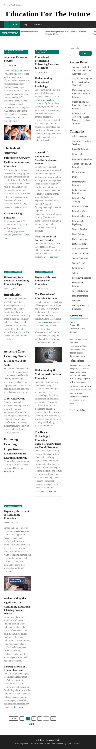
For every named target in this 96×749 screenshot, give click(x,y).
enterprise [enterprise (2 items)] (73, 369)
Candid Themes (74, 743)
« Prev (13, 718)
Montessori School (80, 253)
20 (53, 718)
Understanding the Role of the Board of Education (81, 93)
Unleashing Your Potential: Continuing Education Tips (16, 280)
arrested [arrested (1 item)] (72, 346)
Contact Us (38, 25)
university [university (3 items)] (84, 396)
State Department (80, 296)
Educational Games (81, 216)
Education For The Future (48, 14)
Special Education (80, 291)
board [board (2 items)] (77, 346)
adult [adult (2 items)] (71, 343)
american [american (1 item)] (81, 343)
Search (74, 48)
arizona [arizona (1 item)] (87, 343)
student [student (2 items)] (83, 390)
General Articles (79, 229)
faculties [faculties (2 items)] (85, 369)
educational (47, 322)
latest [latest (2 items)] (71, 379)
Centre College (79, 154)
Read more (53, 257)
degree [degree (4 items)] (73, 352)
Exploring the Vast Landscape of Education (46, 280)
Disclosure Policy (78, 328)
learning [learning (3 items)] (77, 378)
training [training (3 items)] (73, 393)
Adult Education (79, 136)
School (75, 273)
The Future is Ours (78, 410)
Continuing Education (82, 159)
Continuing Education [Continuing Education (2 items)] (78, 349)
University (77, 300)
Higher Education (80, 239)
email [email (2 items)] (88, 365)
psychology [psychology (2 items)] (74, 386)
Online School (78, 263)
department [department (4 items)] (75, 356)
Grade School (78, 234)
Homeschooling (79, 244)
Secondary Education (81, 278)
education (18, 531)
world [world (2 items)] (72, 403)
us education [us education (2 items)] (74, 400)
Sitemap (73, 332)
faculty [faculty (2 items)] (72, 372)
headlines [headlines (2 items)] (73, 375)
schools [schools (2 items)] (72, 390)
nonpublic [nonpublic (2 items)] (86, 379)
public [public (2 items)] (81, 386)
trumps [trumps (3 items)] (80, 393)
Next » (32, 724)
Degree (75, 177)
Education (17, 70)
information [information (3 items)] (83, 375)
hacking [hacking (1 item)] (84, 372)
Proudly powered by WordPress (29, 743)
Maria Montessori (80, 248)
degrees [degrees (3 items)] (80, 353)
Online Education (80, 258)
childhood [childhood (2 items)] (84, 346)
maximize (24, 332)
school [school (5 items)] (88, 386)
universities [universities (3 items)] (74, 396)
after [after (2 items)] (76, 343)
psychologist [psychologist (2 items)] (81, 382)
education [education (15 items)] (77, 361)
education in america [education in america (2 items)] (77, 365)
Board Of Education (81, 149)
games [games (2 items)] (78, 372)
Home (15, 25)
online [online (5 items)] (73, 382)
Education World (79, 211)
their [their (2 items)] (89, 390)
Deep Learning (79, 172)
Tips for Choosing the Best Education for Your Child (82, 82)
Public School (78, 268)
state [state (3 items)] (78, 390)
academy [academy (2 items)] (78, 339)
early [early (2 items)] (83, 356)
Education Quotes (80, 206)
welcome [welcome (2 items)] (83, 400)
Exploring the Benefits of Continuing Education (17, 514)
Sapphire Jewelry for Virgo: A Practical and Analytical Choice (82, 70)
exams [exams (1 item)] (79, 368)
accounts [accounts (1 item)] (84, 339)
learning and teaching (44, 100)
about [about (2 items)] (72, 339)
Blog (26, 25)
